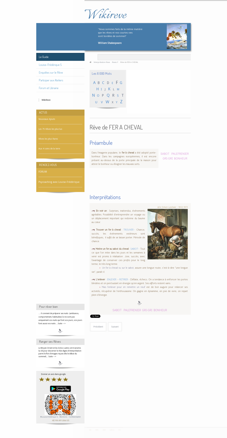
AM (59, 420)
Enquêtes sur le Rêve (51, 72)
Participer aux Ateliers (51, 80)
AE (53, 420)
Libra (64, 420)
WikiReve (46, 100)
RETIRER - (124, 279)
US (68, 420)
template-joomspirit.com (226, 415)
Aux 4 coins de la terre (49, 148)
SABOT (164, 154)
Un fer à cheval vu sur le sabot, (118, 267)
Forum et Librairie (48, 88)
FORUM (42, 171)
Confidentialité (75, 417)
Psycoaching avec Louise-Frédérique (58, 181)
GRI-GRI (168, 158)
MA (56, 420)
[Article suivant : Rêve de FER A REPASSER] (115, 326)
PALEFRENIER (180, 154)
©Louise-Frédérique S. (49, 417)
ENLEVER (111, 279)
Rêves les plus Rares (48, 139)
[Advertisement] (60, 250)
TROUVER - (129, 229)
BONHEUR (180, 158)
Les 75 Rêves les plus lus (50, 129)
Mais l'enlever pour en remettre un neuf (123, 287)
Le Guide (44, 57)
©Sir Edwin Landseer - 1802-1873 (172, 207)
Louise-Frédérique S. (50, 64)
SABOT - (135, 248)
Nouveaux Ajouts (46, 119)
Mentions (64, 417)
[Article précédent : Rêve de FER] (98, 326)
